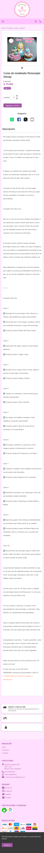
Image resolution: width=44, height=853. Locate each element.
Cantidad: (6, 97)
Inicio (4, 747)
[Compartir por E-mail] (32, 119)
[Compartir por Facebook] (19, 119)
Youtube (8, 794)
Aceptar (7, 845)
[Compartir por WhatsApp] (12, 119)
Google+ (8, 797)
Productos (5, 750)
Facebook (8, 788)
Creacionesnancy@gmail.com (14, 777)
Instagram (8, 791)
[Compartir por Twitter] (25, 119)
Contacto (5, 753)
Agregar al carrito (12, 105)
